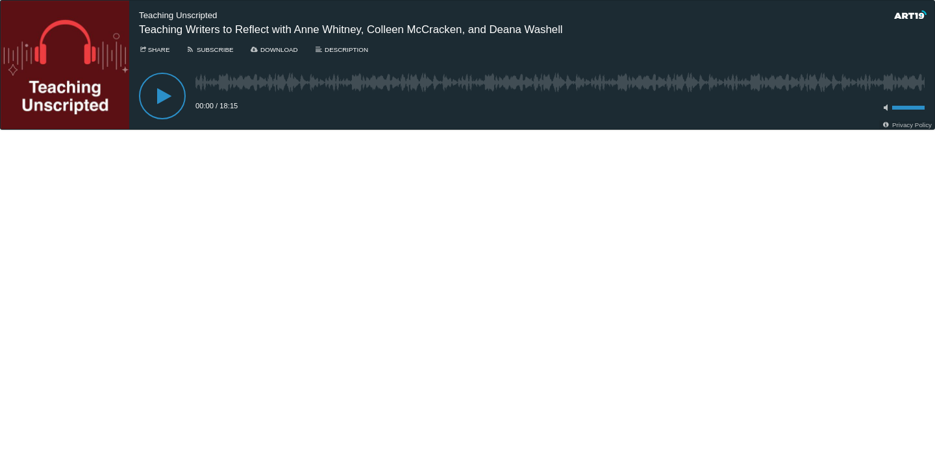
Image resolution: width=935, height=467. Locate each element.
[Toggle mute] (883, 107)
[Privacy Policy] (906, 125)
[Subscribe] (209, 49)
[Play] (162, 96)
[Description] (341, 49)
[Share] (154, 49)
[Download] (274, 49)
